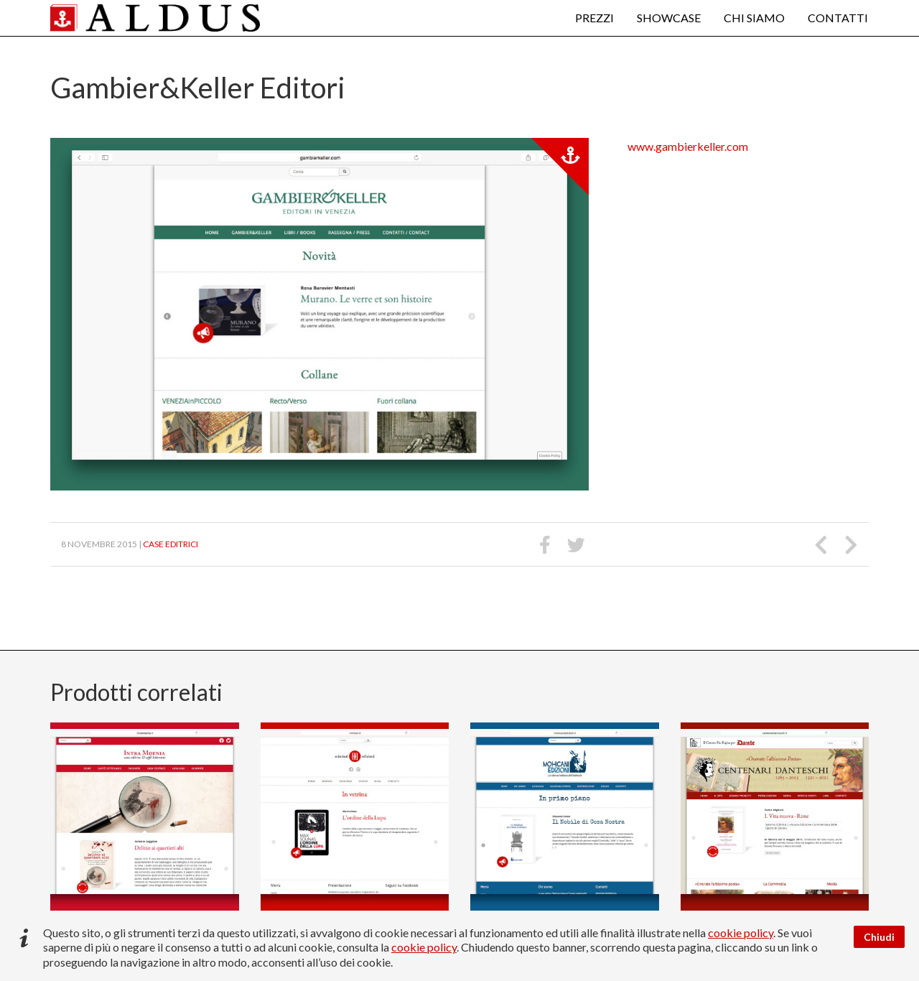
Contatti (838, 17)
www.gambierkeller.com (688, 146)
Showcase (669, 17)
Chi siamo (754, 17)
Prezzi (594, 17)
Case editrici (170, 544)
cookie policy (740, 932)
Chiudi (879, 937)
